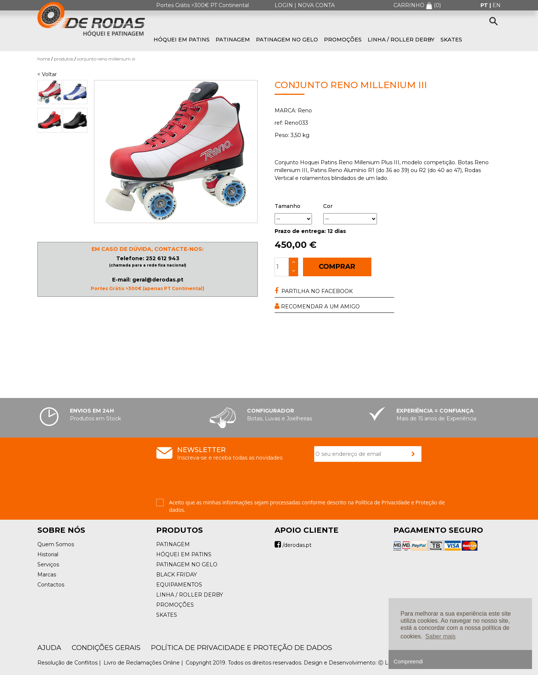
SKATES (451, 39)
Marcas (46, 574)
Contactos (50, 584)
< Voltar (47, 74)
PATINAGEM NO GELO (287, 39)
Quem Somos (55, 544)
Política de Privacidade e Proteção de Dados (241, 648)
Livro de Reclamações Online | (144, 662)
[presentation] (371, 484)
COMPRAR (337, 266)
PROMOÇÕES (343, 39)
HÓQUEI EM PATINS (182, 39)
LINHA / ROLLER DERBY (401, 39)
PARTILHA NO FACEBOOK (314, 291)
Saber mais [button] (440, 636)
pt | (486, 5)
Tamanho (287, 206)
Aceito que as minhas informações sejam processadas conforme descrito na (307, 506)
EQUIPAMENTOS (179, 584)
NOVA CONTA (316, 5)
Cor (328, 206)
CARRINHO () (417, 5)
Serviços (48, 564)
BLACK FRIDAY (176, 574)
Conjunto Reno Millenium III (106, 59)
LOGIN (284, 5)
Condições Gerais (106, 648)
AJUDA (49, 648)
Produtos (63, 59)
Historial (47, 554)
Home (43, 59)
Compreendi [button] (408, 662)
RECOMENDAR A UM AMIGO (317, 306)
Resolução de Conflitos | (69, 662)
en (496, 5)
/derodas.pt (293, 545)
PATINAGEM (233, 39)
